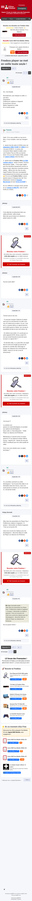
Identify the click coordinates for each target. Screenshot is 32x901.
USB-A (23, 147)
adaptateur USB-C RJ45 (10, 147)
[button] (2, 7)
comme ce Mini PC (13, 187)
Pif (7, 78)
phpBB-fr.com (18, 895)
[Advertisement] (16, 834)
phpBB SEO (19, 897)
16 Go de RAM (20, 182)
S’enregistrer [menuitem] (22, 8)
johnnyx (4, 203)
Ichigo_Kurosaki (7, 512)
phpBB (12, 893)
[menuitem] (29, 19)
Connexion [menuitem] (21, 5)
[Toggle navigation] (4, 889)
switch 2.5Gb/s (10, 156)
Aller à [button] (27, 780)
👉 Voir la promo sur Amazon (16, 264)
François (9, 130)
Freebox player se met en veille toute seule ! (14, 62)
